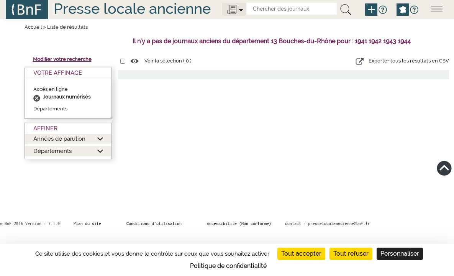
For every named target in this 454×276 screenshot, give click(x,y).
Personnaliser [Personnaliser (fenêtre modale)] (399, 253)
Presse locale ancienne (132, 8)
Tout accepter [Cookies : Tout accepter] (301, 253)
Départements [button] (52, 151)
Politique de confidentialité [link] (228, 265)
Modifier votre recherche (62, 59)
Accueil (33, 27)
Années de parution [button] (59, 138)
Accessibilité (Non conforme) (239, 223)
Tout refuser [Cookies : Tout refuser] (351, 253)
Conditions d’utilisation (154, 223)
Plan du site (87, 223)
